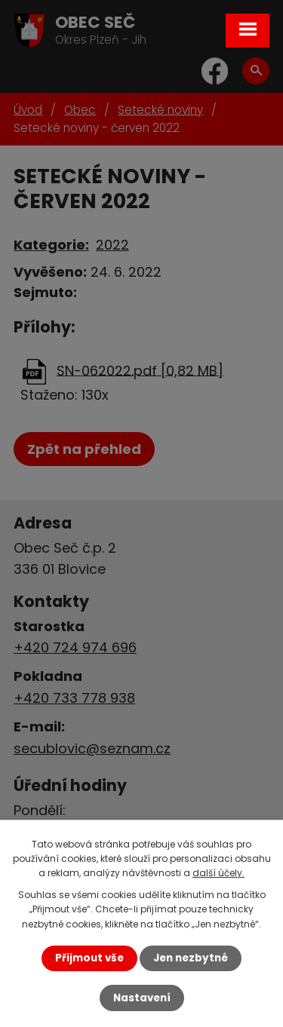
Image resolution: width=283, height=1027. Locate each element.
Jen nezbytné (190, 958)
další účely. (218, 872)
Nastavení (142, 998)
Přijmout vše (89, 958)
